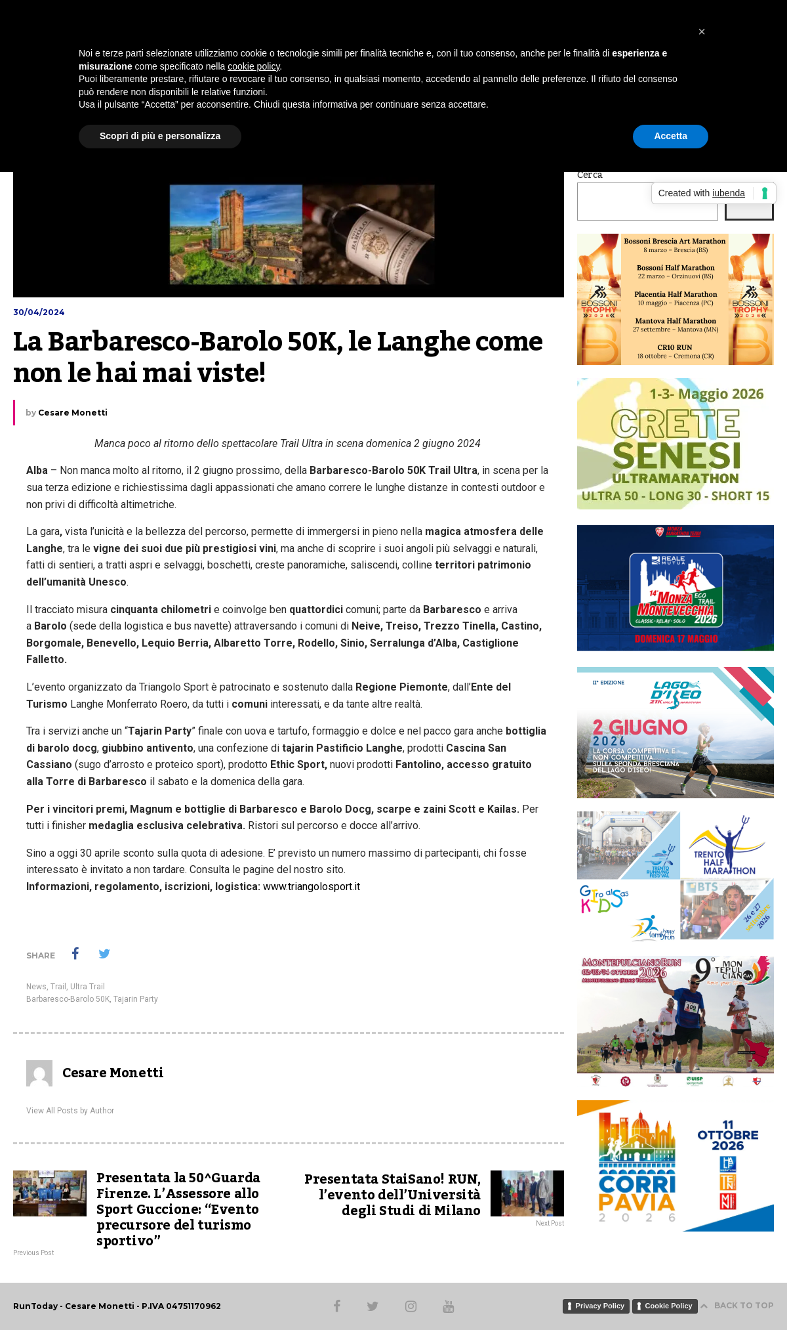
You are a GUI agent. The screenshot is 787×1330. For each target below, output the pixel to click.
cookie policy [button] (253, 66)
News (36, 986)
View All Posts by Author (70, 1110)
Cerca (590, 175)
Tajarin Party (135, 999)
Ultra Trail (87, 986)
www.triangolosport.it (311, 886)
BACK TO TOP (737, 1305)
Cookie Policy (669, 1306)
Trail (58, 986)
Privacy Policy (600, 1306)
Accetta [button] (670, 136)
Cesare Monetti (73, 413)
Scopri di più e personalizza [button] (160, 136)
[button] (701, 31)
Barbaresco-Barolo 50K (68, 999)
